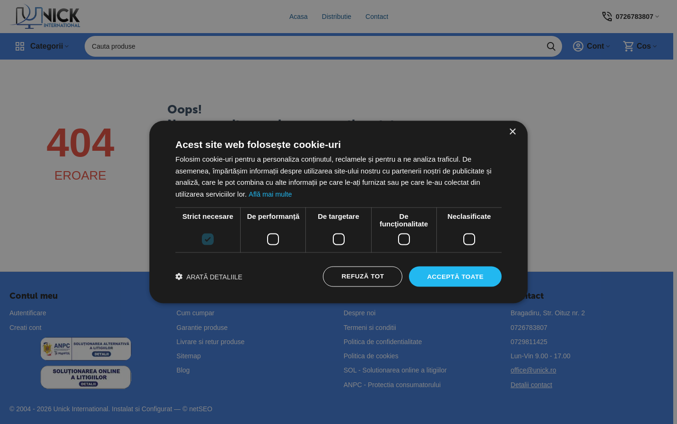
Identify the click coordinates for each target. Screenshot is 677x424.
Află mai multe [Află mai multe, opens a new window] (270, 194)
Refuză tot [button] (360, 276)
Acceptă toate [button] (454, 276)
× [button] (512, 131)
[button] (209, 276)
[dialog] (338, 212)
